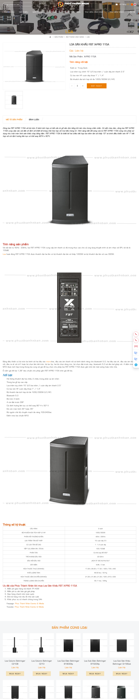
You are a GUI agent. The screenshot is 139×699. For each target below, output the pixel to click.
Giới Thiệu (23, 12)
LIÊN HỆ (131, 12)
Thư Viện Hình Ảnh (95, 12)
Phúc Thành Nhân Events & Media (29, 603)
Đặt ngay (96, 86)
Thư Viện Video (117, 12)
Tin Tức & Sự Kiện (71, 12)
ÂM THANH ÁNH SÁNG (75, 37)
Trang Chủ (9, 12)
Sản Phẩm (39, 12)
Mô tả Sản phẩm (14, 119)
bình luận (34, 119)
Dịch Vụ (54, 12)
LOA (88, 37)
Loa (4, 254)
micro (48, 361)
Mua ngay (15, 673)
